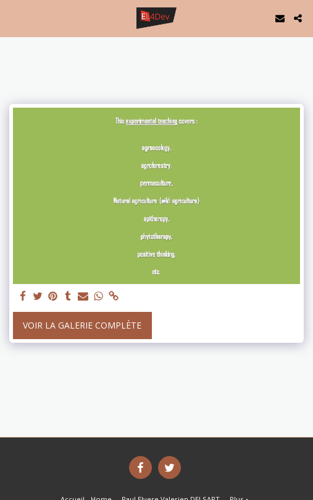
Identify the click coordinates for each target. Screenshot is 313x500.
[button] (13, 17)
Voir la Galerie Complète (82, 325)
